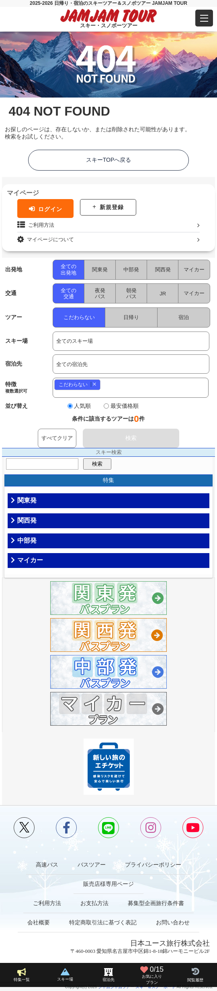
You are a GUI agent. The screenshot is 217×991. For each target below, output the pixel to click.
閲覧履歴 (195, 980)
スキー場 (65, 979)
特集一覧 (22, 979)
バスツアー (92, 864)
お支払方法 (94, 903)
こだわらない (79, 317)
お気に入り (152, 974)
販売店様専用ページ (108, 884)
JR (163, 294)
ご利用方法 (41, 225)
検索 (131, 438)
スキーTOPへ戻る (108, 160)
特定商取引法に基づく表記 (103, 922)
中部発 (131, 270)
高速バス (47, 864)
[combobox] (131, 388)
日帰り (131, 317)
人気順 (82, 406)
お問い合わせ (173, 922)
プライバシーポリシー (153, 864)
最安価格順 (125, 406)
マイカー (194, 270)
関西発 (163, 270)
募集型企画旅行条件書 (156, 903)
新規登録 (112, 207)
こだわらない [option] (76, 384)
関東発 (100, 270)
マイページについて (50, 239)
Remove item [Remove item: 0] (94, 384)
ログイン (50, 209)
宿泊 (184, 317)
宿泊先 (108, 979)
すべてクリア (57, 438)
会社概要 (38, 922)
